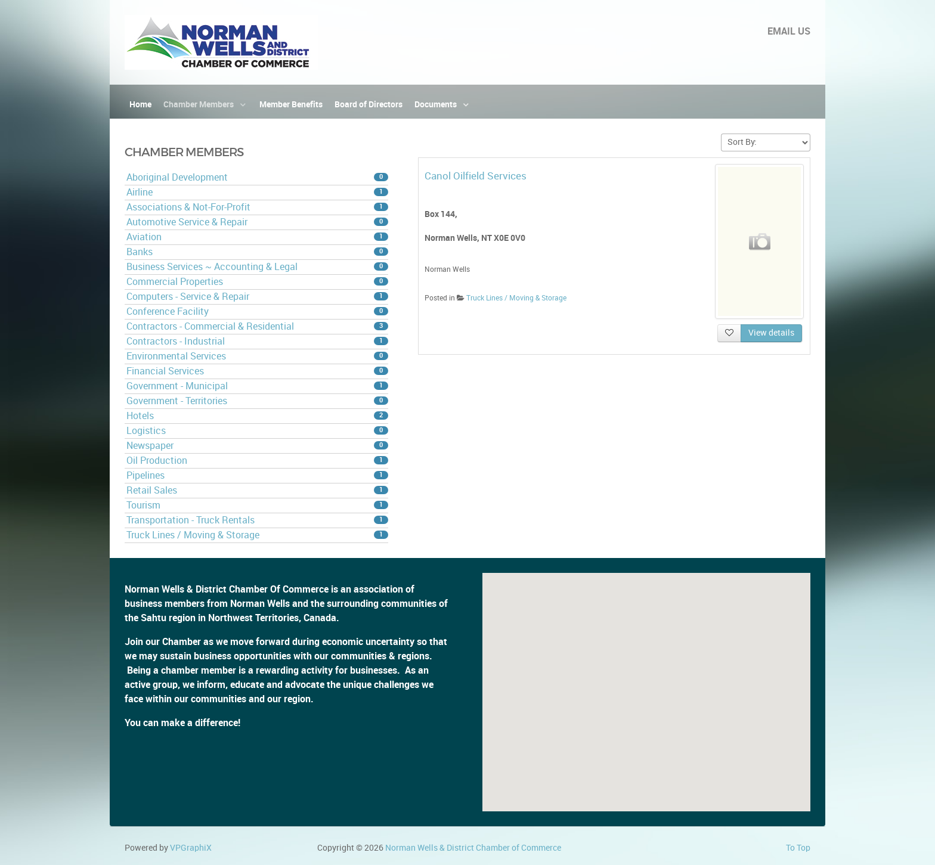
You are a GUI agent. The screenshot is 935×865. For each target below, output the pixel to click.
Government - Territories (257, 401)
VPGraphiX (191, 847)
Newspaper (257, 445)
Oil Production (257, 460)
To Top (798, 847)
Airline (257, 192)
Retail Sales (257, 490)
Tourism (257, 505)
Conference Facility (257, 311)
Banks (257, 252)
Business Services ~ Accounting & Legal (257, 266)
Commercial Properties (257, 281)
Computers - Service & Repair (257, 296)
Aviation (257, 237)
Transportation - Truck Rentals (257, 520)
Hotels (257, 415)
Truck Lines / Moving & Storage (257, 535)
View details (771, 333)
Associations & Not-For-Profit (257, 207)
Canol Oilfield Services (476, 176)
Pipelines (257, 475)
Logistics (257, 430)
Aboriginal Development (257, 177)
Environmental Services (257, 356)
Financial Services (257, 371)
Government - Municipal (257, 386)
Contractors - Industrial (257, 341)
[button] (646, 681)
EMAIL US (788, 31)
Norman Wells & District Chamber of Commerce (473, 847)
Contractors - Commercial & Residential (257, 326)
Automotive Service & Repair (257, 222)
